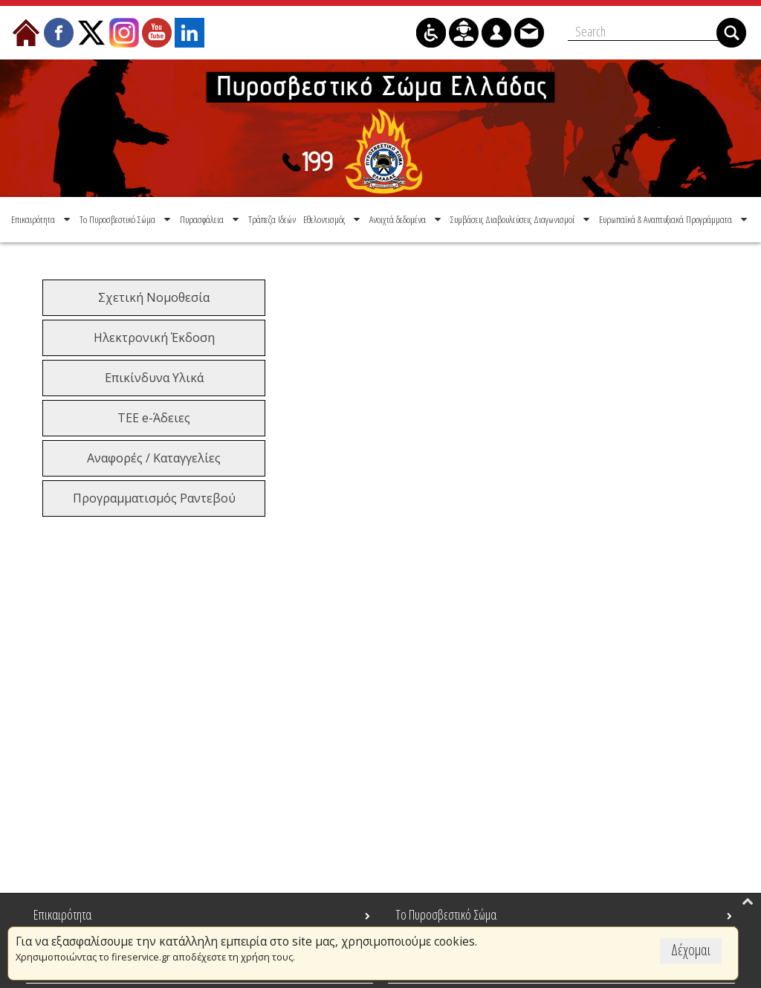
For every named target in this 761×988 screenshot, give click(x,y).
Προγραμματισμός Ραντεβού (154, 498)
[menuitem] (42, 219)
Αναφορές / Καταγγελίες (154, 458)
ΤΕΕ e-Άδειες (153, 418)
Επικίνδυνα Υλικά (154, 377)
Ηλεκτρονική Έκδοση (154, 337)
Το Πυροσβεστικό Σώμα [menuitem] (445, 914)
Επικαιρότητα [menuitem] (62, 914)
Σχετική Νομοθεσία (154, 297)
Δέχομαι (690, 950)
